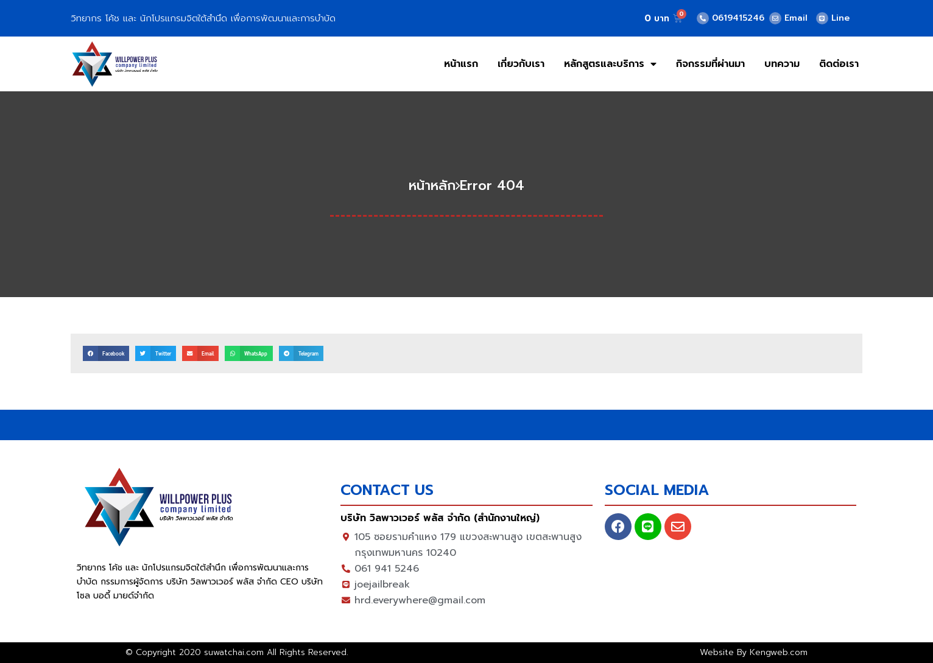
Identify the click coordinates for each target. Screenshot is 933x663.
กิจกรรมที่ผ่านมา (710, 64)
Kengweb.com (779, 652)
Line (840, 18)
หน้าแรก (461, 64)
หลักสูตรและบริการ (610, 64)
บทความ (782, 64)
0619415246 (738, 18)
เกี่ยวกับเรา (521, 64)
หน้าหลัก (432, 185)
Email (796, 18)
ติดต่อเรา (839, 64)
